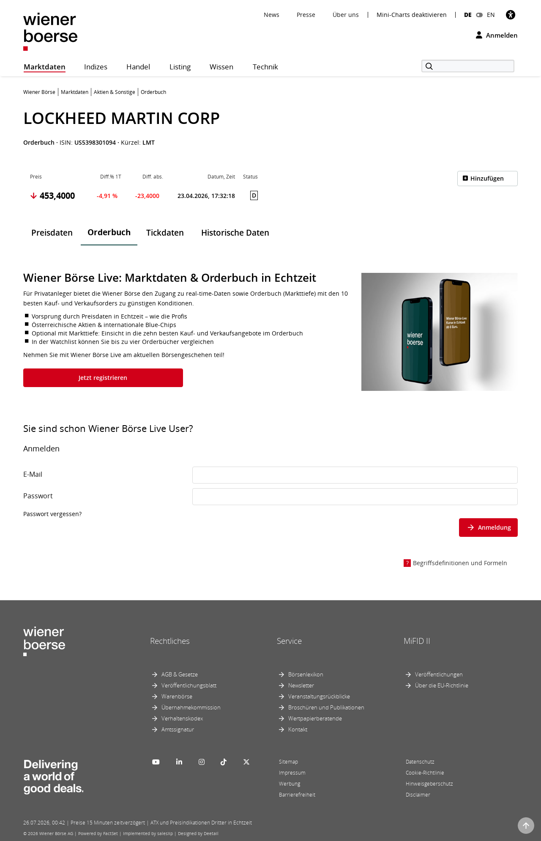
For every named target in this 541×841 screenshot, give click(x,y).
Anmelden (497, 35)
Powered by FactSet (98, 833)
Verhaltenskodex (182, 718)
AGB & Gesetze (179, 674)
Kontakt (297, 729)
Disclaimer (418, 794)
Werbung (289, 783)
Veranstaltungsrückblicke (319, 696)
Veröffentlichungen (439, 674)
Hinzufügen (487, 178)
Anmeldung (488, 527)
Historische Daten (235, 232)
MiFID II (417, 640)
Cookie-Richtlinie (425, 772)
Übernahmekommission (191, 707)
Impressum (292, 772)
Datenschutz (420, 761)
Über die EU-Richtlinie (441, 685)
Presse (306, 15)
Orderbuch (109, 232)
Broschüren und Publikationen (326, 707)
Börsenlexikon (305, 674)
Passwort (38, 495)
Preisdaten (52, 232)
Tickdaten (165, 232)
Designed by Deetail (198, 833)
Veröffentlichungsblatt (188, 685)
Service (289, 640)
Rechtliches (170, 640)
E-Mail (32, 474)
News (271, 15)
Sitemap (288, 761)
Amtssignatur (177, 729)
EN (491, 15)
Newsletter (301, 685)
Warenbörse (176, 696)
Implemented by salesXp (148, 833)
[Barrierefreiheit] (510, 14)
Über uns (346, 15)
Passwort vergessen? (52, 514)
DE (468, 15)
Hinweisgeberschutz (429, 783)
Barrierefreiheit (297, 794)
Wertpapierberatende (315, 718)
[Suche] (467, 66)
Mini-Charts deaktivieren (412, 15)
